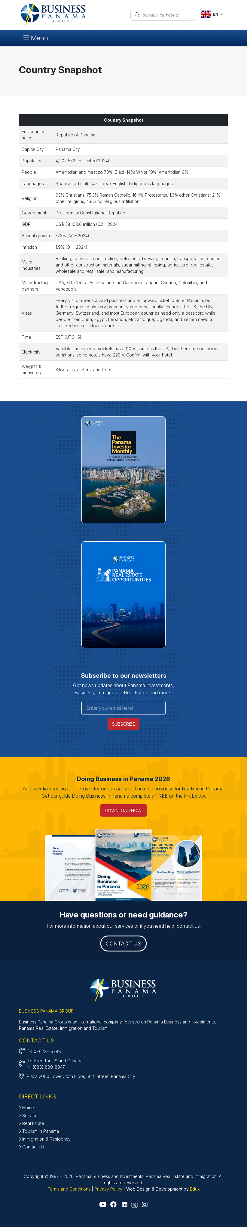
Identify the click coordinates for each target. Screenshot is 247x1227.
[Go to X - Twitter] (134, 1205)
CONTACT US (123, 943)
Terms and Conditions (68, 1188)
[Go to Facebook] (113, 1205)
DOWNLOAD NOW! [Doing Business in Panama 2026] (123, 810)
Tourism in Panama (39, 1131)
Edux (195, 1188)
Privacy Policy (108, 1188)
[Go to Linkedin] (124, 1205)
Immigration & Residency (45, 1138)
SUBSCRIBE (123, 724)
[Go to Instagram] (144, 1205)
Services (29, 1115)
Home (26, 1107)
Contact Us (31, 1146)
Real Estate (31, 1123)
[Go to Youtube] (103, 1205)
